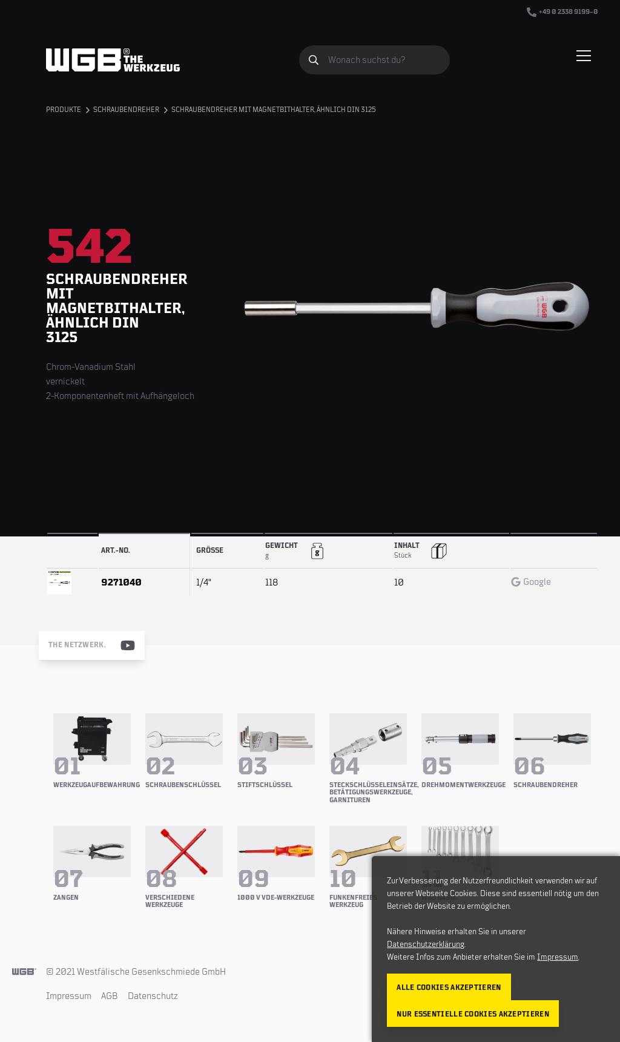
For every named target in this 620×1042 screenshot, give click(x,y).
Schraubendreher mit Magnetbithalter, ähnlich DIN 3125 (273, 110)
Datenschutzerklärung (425, 944)
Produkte (63, 110)
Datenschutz (153, 996)
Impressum (68, 996)
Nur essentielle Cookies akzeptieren (473, 1014)
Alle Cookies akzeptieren (449, 988)
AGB (109, 996)
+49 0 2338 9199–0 (562, 12)
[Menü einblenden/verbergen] (583, 55)
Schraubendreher (126, 110)
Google (531, 581)
